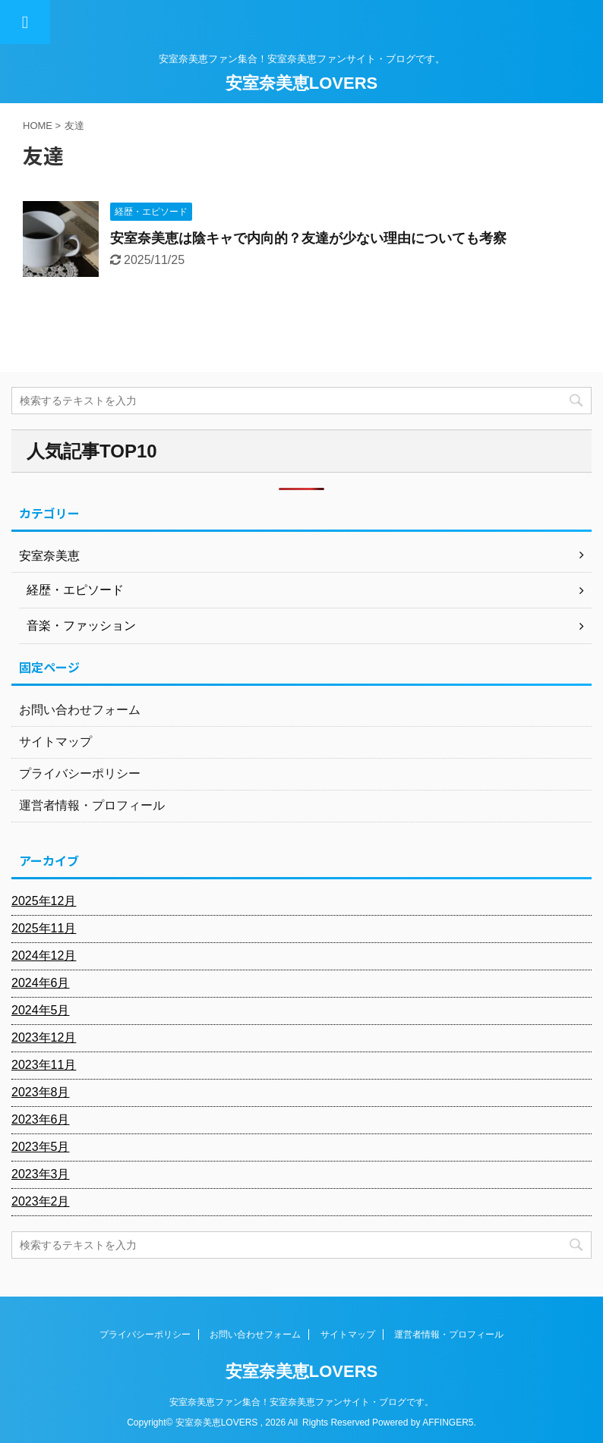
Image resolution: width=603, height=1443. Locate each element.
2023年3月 (40, 1174)
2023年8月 (40, 1092)
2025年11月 (43, 928)
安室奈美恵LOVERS (301, 83)
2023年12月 (43, 1037)
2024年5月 (40, 1010)
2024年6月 (40, 982)
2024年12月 (43, 955)
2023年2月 (40, 1201)
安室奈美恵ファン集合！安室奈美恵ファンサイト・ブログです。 (301, 1402)
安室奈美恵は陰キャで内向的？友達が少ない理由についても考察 (308, 238)
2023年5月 (40, 1146)
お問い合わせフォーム (79, 709)
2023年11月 (43, 1064)
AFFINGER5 (447, 1422)
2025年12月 (43, 900)
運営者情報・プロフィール (92, 805)
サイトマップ (55, 741)
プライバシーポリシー (79, 773)
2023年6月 (40, 1119)
